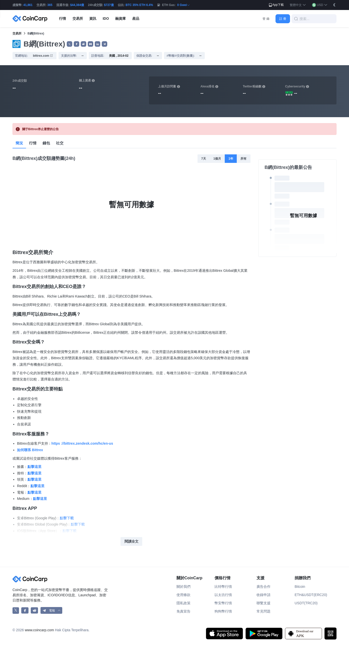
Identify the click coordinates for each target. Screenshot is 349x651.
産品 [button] (135, 18)
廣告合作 (263, 587)
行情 (32, 143)
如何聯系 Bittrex (30, 450)
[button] (298, 5)
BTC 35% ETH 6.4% (139, 5)
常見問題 (263, 611)
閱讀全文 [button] (131, 541)
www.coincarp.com (39, 630)
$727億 (109, 5)
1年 (230, 158)
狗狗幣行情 (223, 611)
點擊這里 (35, 467)
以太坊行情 (223, 595)
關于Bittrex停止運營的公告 (40, 129)
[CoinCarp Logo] (31, 18)
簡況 (19, 143)
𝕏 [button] (69, 44)
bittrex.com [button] (43, 55)
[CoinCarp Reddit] (34, 610)
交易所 (17, 33)
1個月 (217, 158)
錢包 (46, 143)
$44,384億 (77, 5)
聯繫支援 (263, 603)
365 (49, 5)
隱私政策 (183, 603)
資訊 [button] (92, 18)
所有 (243, 158)
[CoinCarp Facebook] (24, 610)
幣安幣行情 (223, 603)
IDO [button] (106, 18)
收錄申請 (263, 595)
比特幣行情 (223, 587)
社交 (60, 143)
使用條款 (183, 595)
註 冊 (282, 18)
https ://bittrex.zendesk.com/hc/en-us (82, 443)
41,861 (27, 5)
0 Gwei (183, 5)
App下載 (276, 5)
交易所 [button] (77, 18)
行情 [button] (62, 18)
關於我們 (183, 587)
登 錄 (265, 18)
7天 (203, 158)
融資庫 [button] (120, 18)
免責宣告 (183, 611)
